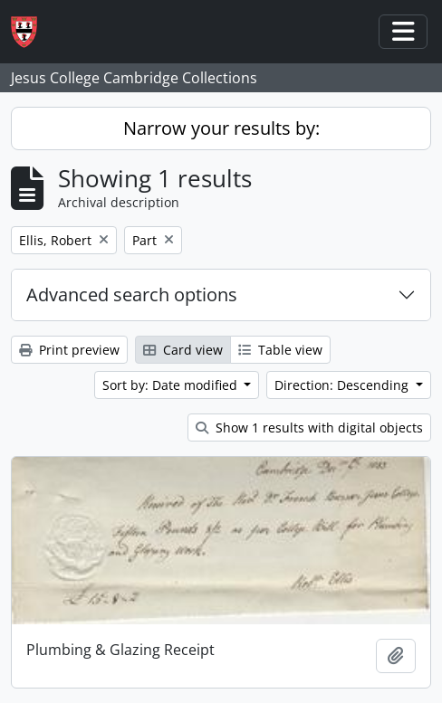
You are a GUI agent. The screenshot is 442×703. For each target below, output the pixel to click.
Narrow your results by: (221, 128)
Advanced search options (131, 294)
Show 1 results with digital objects (309, 427)
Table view (280, 349)
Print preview (69, 349)
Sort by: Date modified (171, 385)
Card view (183, 349)
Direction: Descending (343, 385)
